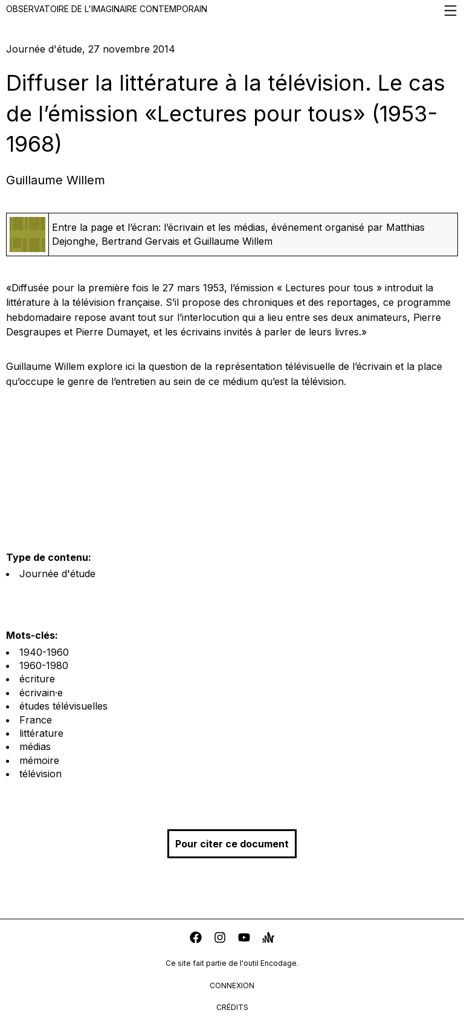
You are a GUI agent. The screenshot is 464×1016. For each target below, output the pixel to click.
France (35, 720)
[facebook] (196, 938)
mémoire (39, 760)
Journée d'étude (57, 574)
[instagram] (220, 938)
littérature (41, 733)
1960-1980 (43, 665)
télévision (40, 774)
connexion (232, 985)
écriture (37, 679)
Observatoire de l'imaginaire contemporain (232, 10)
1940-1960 (44, 652)
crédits (232, 1007)
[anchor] (268, 938)
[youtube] (244, 938)
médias (35, 746)
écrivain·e (41, 693)
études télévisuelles (63, 706)
